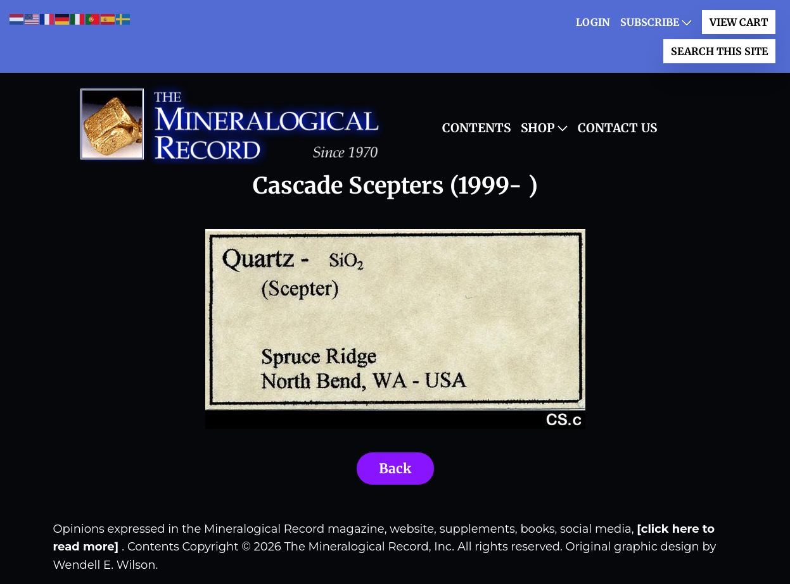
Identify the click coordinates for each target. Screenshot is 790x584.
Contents (476, 127)
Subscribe (649, 22)
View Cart (739, 22)
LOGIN (593, 22)
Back (395, 468)
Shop (538, 127)
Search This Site (719, 51)
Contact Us (617, 127)
